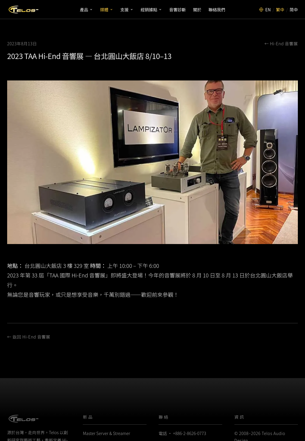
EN (268, 10)
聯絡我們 (216, 10)
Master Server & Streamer (106, 433)
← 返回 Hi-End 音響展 (28, 337)
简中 (294, 10)
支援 (126, 10)
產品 (86, 10)
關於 (197, 10)
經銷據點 (151, 10)
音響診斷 (177, 10)
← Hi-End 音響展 (281, 43)
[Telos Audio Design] (23, 9)
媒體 (106, 10)
